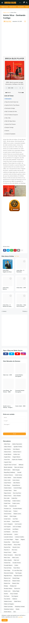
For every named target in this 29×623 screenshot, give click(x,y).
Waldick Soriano (8, 601)
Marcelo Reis (7, 542)
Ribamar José (7, 578)
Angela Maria (7, 457)
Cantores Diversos (8, 475)
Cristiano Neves (8, 490)
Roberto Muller (16, 580)
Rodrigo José (13, 586)
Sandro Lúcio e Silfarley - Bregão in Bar (8, 406)
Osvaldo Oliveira (17, 562)
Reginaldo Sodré (18, 575)
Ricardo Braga (16, 578)
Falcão (5, 506)
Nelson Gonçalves (8, 555)
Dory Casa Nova (17, 493)
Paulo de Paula (7, 568)
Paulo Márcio (17, 568)
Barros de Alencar (19, 467)
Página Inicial (5, 7)
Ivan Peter (15, 519)
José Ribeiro (15, 529)
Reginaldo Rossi (8, 575)
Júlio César (15, 531)
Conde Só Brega (17, 488)
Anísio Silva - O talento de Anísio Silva (7, 305)
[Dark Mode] (20, 2)
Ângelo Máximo (16, 457)
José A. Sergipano (8, 524)
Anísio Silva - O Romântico (20, 271)
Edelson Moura (7, 495)
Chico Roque (7, 485)
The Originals (15, 596)
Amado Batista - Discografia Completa (19, 375)
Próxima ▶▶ (21, 92)
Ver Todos (17, 256)
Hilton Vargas (13, 516)
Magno (17, 539)
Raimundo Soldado (8, 573)
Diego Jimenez (7, 493)
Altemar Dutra (7, 452)
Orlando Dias (7, 562)
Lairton (16, 534)
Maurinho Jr (7, 550)
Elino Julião (6, 498)
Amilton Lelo (16, 454)
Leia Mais (20, 617)
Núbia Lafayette (8, 560)
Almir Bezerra (16, 449)
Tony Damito (7, 599)
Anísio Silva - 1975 (21, 287)
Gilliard (5, 516)
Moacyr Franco (7, 552)
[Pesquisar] (27, 2)
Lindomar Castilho (19, 537)
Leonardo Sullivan (8, 537)
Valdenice (14, 599)
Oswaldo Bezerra (8, 565)
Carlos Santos (16, 480)
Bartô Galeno (7, 470)
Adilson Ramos (7, 446)
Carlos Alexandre (17, 477)
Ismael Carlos (7, 519)
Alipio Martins (7, 449)
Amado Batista (7, 454)
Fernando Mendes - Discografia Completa (20, 391)
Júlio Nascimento (8, 534)
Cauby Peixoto (7, 482)
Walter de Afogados (9, 604)
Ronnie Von (17, 588)
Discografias (21, 7)
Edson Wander (17, 495)
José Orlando (7, 529)
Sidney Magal (16, 591)
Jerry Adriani (7, 521)
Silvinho (6, 593)
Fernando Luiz (7, 508)
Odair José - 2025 (7, 375)
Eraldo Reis (14, 498)
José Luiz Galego (17, 526)
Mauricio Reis (7, 547)
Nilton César (7, 557)
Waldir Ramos (17, 601)
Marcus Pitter (17, 544)
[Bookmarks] (24, 2)
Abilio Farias (7, 444)
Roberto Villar (15, 583)
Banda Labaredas (8, 467)
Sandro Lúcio (7, 591)
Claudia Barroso (16, 485)
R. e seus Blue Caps (17, 570)
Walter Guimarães (8, 606)
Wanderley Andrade (20, 606)
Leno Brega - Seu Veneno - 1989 (7, 391)
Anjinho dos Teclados (17, 459)
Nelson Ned (18, 555)
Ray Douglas (18, 573)
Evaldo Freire (7, 503)
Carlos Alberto (7, 477)
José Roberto (7, 531)
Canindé (19, 472)
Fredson (15, 511)
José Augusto (7, 526)
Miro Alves (14, 550)
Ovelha (16, 565)
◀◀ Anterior (8, 92)
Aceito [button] (4, 620)
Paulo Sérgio (7, 570)
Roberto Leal (7, 580)
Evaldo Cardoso (16, 501)
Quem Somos (13, 7)
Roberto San (7, 583)
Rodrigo (6, 586)
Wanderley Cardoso (9, 609)
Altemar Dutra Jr (17, 452)
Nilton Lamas (15, 557)
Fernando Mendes (17, 508)
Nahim (14, 552)
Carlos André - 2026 (20, 406)
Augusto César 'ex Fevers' (10, 464)
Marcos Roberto (8, 544)
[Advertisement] (14, 38)
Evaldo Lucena (16, 503)
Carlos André (7, 480)
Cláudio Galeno (7, 488)
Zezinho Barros (7, 611)
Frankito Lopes (7, 511)
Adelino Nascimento (17, 444)
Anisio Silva (13, 12)
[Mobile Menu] (2, 2)
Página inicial (6, 12)
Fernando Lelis (12, 506)
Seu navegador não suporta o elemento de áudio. (14, 88)
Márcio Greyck (15, 542)
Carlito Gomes (18, 475)
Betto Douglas (16, 470)
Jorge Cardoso (15, 521)
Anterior (4, 311)
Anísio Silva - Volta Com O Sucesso (21, 305)
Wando (17, 609)
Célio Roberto (16, 482)
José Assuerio (18, 524)
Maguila (23, 539)
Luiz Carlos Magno (8, 539)
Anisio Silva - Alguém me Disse (7, 271)
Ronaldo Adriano (8, 588)
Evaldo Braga (7, 501)
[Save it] (25, 21)
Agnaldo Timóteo (18, 446)
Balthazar (21, 464)
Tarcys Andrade (14, 593)
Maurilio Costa (16, 547)
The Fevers (6, 596)
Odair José (16, 560)
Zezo (14, 611)
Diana (15, 490)
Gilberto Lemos (17, 513)
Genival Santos (7, 513)
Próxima (25, 311)
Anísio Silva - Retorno (6, 288)
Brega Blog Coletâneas (9, 472)
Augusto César (7, 462)
